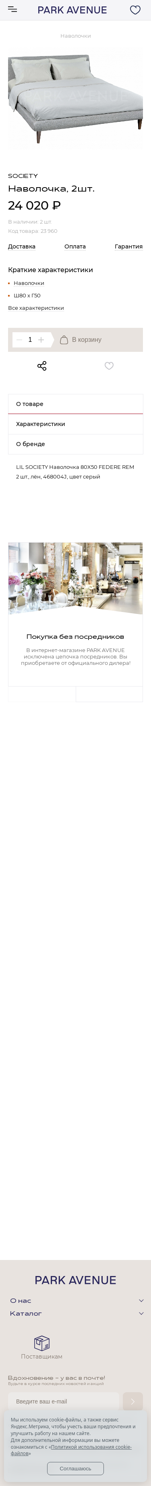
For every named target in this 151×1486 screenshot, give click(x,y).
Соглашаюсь (75, 1469)
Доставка (21, 246)
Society (23, 177)
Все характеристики (36, 308)
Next (109, 694)
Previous (42, 694)
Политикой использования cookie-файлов (71, 1450)
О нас (20, 1301)
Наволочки (29, 283)
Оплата (75, 246)
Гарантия (129, 246)
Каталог (26, 1314)
